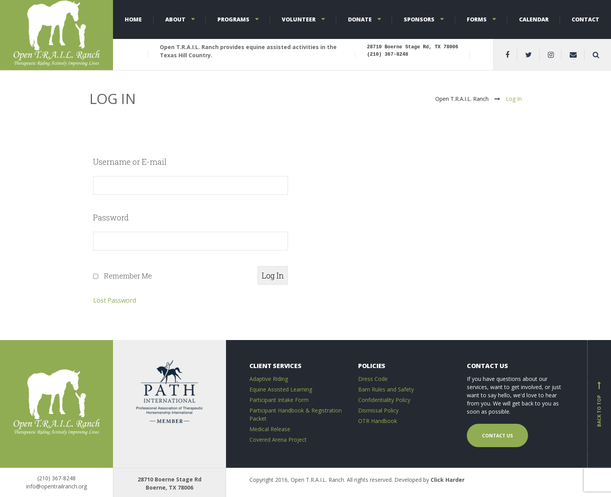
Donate (360, 19)
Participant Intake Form (279, 400)
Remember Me (128, 275)
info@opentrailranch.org (56, 486)
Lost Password (114, 300)
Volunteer (299, 19)
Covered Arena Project (278, 439)
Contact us (497, 435)
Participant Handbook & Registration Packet (295, 414)
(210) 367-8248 (56, 478)
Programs (233, 19)
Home (133, 19)
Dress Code (373, 378)
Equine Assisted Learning (280, 389)
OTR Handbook (377, 421)
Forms (477, 19)
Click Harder (447, 479)
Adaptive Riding (268, 378)
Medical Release (269, 429)
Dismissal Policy (378, 410)
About (175, 19)
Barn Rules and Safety (386, 389)
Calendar (534, 19)
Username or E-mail (130, 162)
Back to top (599, 404)
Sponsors (419, 19)
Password (111, 217)
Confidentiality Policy (384, 400)
